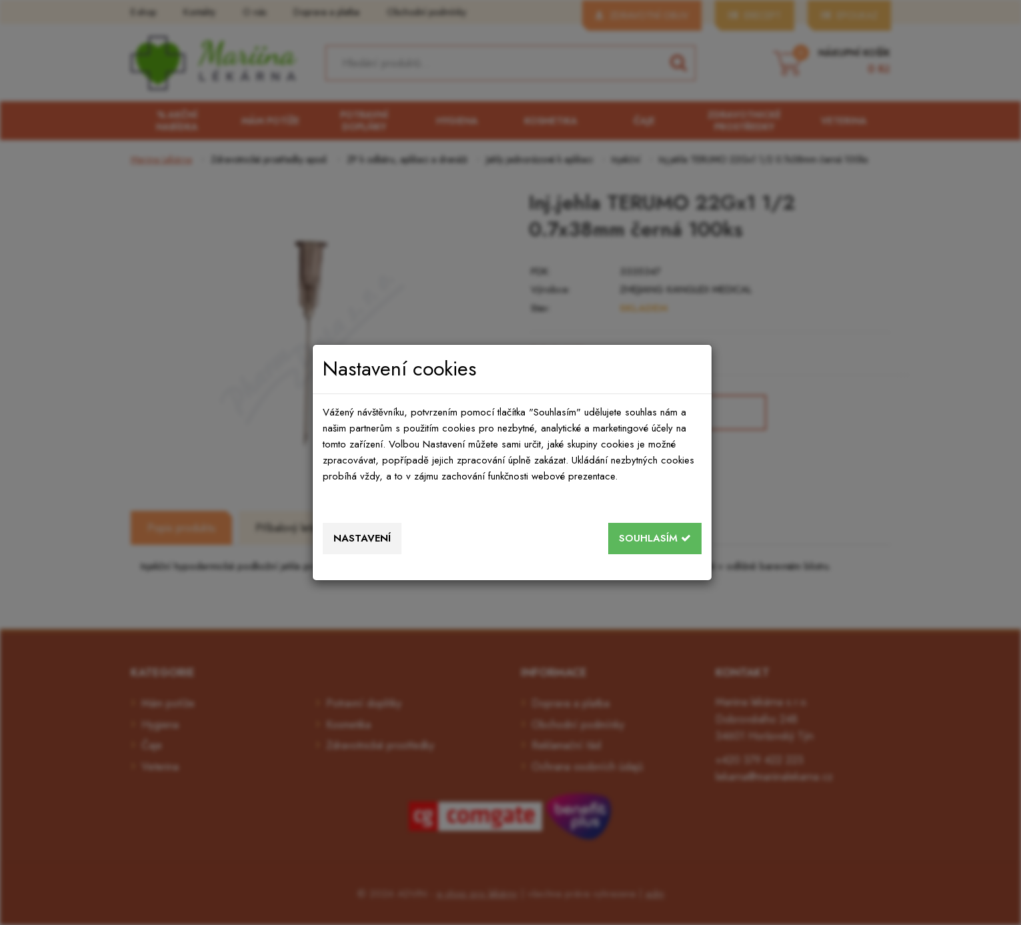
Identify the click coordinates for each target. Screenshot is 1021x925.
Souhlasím (655, 538)
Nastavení (362, 538)
